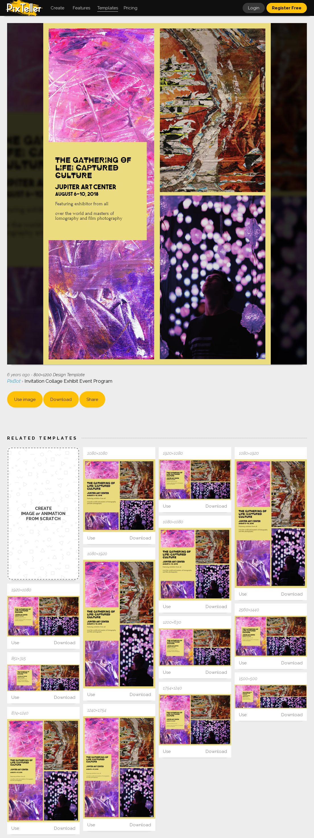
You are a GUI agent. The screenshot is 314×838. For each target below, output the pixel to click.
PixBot (14, 381)
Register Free (286, 8)
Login (253, 8)
